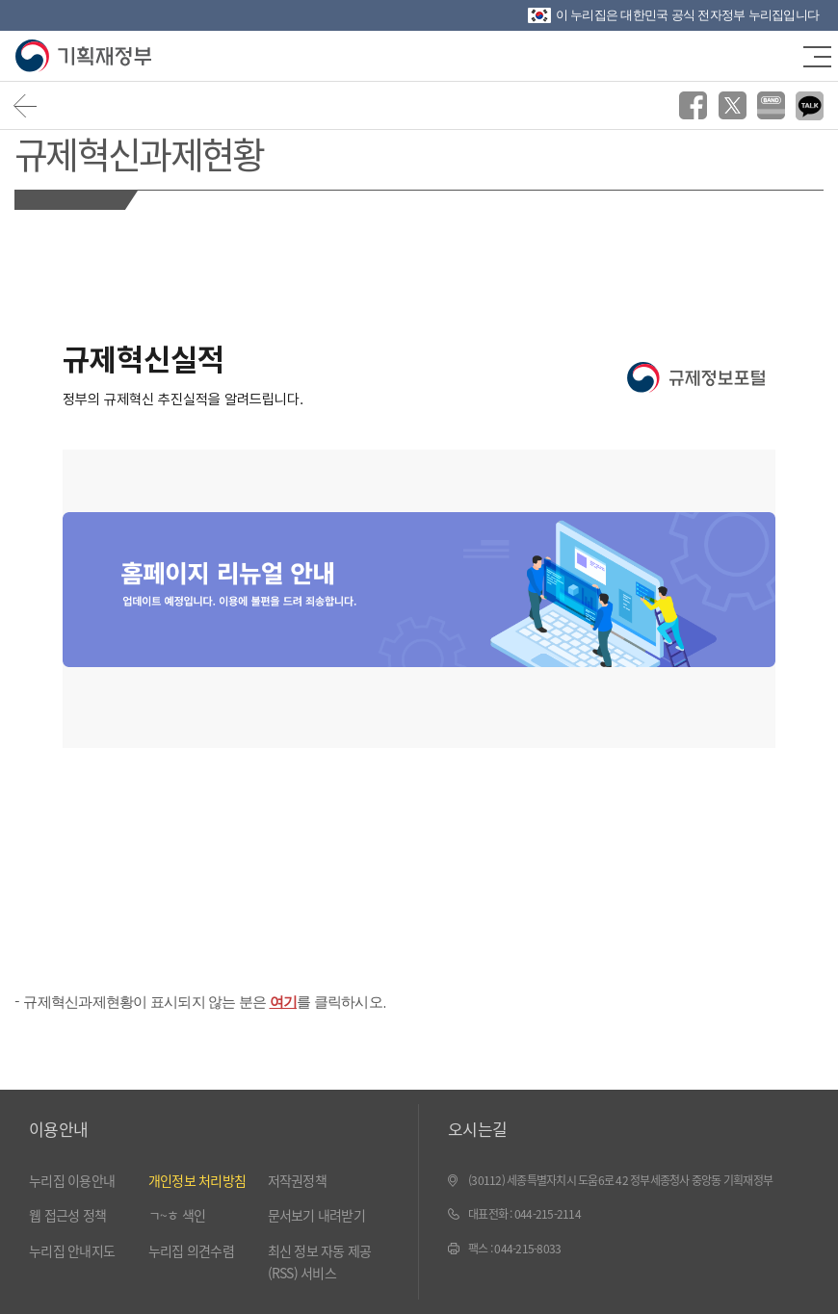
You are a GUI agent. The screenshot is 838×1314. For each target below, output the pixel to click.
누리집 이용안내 (72, 1180)
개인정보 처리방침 (197, 1180)
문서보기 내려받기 (316, 1214)
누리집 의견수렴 (191, 1250)
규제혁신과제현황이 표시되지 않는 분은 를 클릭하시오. (204, 1001)
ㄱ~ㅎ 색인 (177, 1214)
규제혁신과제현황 (139, 152)
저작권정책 (297, 1180)
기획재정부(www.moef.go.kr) (84, 56)
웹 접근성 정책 (67, 1214)
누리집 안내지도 (72, 1250)
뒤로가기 (25, 105)
